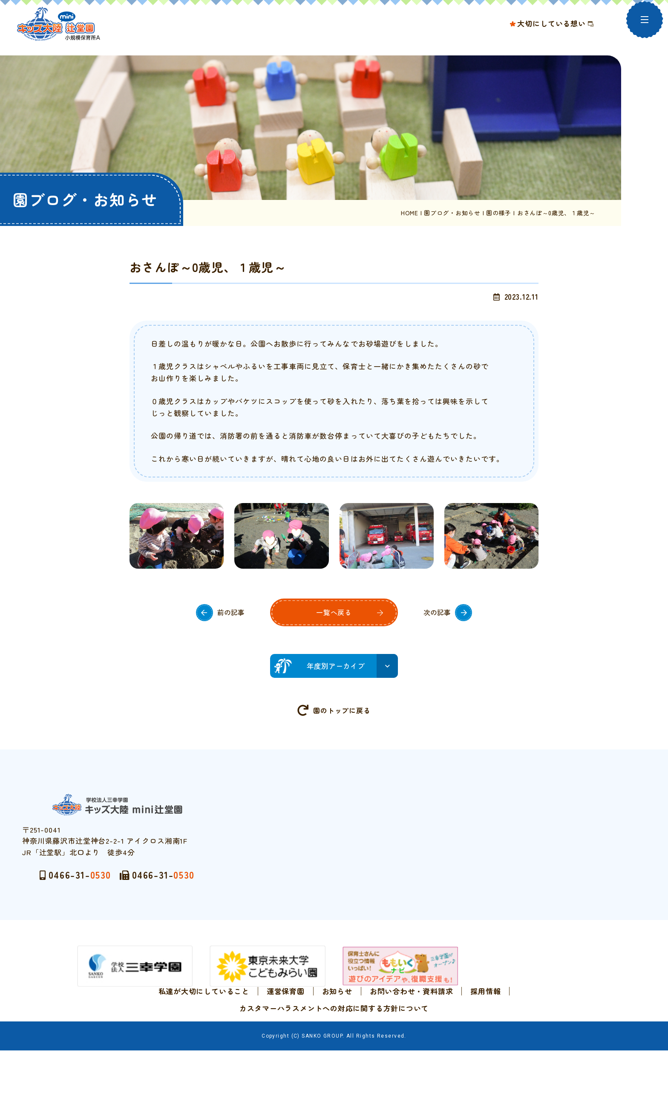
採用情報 (485, 1020)
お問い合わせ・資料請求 (411, 1020)
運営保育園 (286, 1020)
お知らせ (337, 1020)
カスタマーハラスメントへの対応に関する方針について (334, 1037)
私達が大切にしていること (203, 1020)
